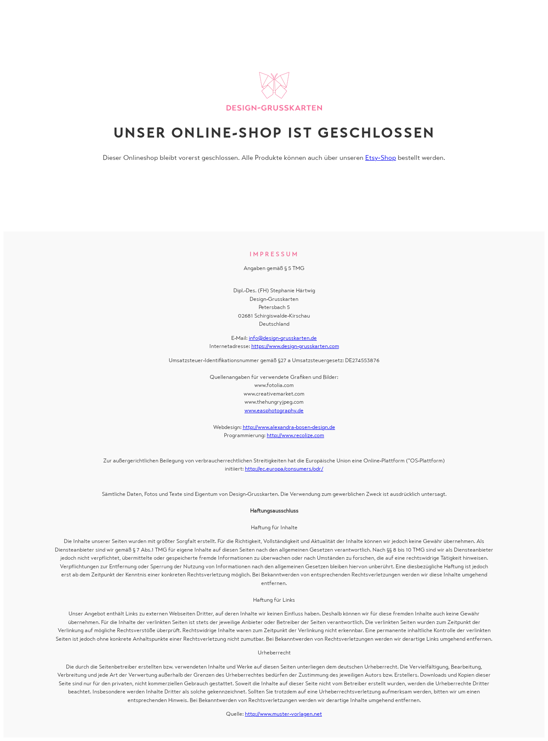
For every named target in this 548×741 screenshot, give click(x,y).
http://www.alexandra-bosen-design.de (289, 427)
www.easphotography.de (274, 410)
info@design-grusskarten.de (283, 338)
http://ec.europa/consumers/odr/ (284, 468)
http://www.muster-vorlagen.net (283, 713)
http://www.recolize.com (295, 435)
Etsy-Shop (380, 157)
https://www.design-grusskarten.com (295, 346)
